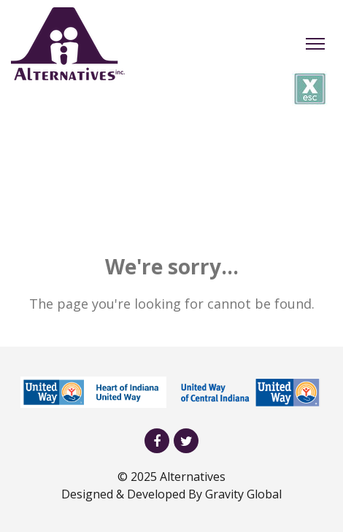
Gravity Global (243, 494)
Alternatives (193, 477)
